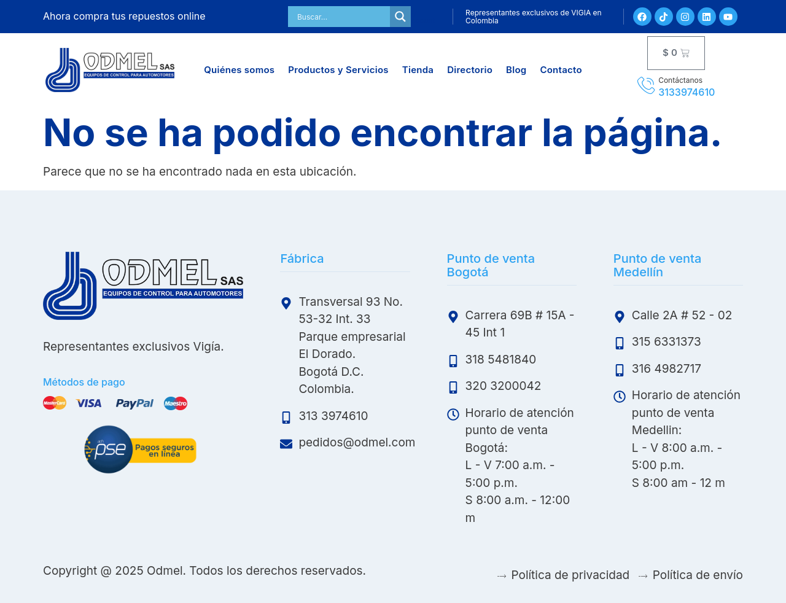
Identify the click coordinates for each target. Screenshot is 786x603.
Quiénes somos (239, 70)
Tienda (418, 70)
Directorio (469, 70)
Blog (516, 70)
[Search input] (342, 16)
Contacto (561, 70)
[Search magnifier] (400, 16)
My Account (420, 16)
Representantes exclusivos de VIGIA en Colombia (533, 16)
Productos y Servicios (338, 70)
